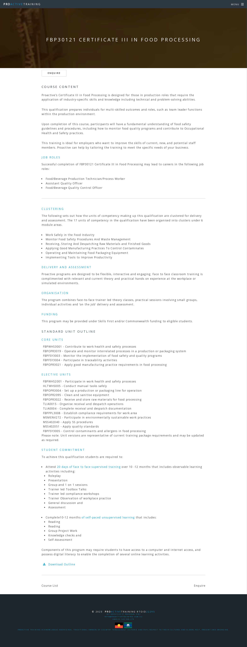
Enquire (54, 73)
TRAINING (22, 4)
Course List (50, 585)
